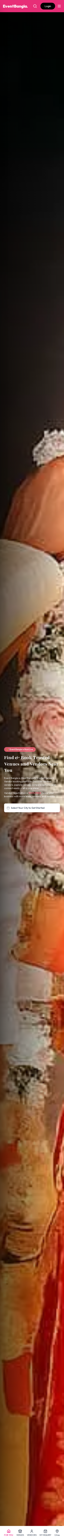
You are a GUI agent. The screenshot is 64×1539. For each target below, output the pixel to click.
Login (48, 6)
